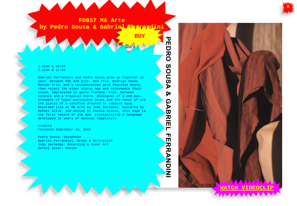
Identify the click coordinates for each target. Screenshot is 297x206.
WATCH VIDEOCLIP (247, 187)
